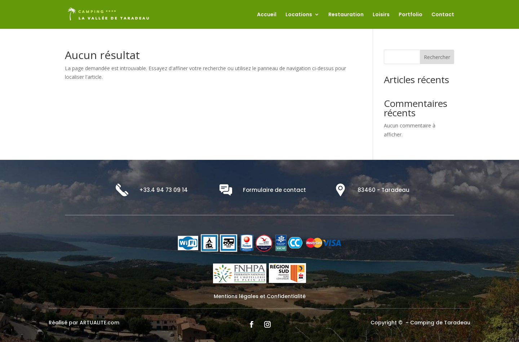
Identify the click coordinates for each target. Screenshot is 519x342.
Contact (442, 15)
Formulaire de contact (274, 190)
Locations (298, 15)
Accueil (266, 15)
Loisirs (381, 15)
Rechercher (437, 57)
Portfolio (410, 15)
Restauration (346, 15)
